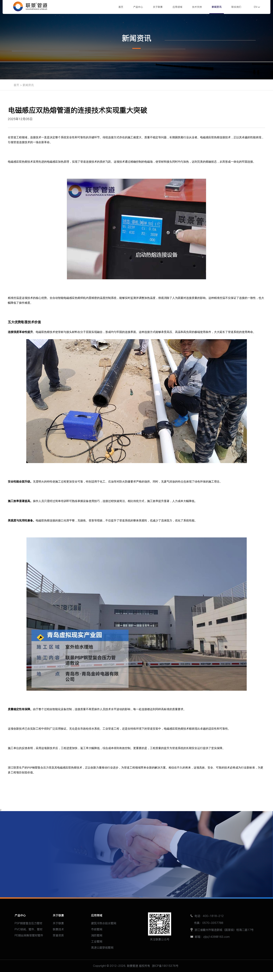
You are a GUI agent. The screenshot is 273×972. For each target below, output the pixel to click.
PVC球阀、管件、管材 (28, 929)
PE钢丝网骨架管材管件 (29, 935)
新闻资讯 (216, 7)
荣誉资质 (58, 935)
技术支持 (197, 7)
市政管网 (96, 929)
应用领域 (177, 7)
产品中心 (138, 7)
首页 (120, 7)
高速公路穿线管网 (102, 947)
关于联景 (158, 7)
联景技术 (58, 929)
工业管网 (96, 941)
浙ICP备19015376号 (165, 966)
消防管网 (96, 935)
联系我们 (236, 7)
